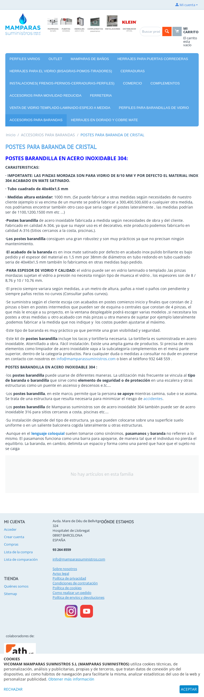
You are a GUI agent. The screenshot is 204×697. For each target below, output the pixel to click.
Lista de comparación (21, 559)
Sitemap (10, 593)
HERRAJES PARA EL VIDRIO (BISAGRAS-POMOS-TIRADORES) (61, 71)
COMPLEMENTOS (165, 83)
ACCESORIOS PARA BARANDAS (36, 120)
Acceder (10, 529)
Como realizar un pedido (72, 592)
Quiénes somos (16, 586)
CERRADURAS (133, 71)
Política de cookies (67, 587)
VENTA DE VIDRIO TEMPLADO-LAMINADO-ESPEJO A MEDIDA (60, 108)
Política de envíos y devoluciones (78, 597)
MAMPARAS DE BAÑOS (90, 59)
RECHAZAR (13, 689)
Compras (11, 544)
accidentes (153, 398)
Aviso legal (61, 573)
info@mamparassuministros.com (86, 358)
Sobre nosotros (65, 568)
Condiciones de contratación (75, 583)
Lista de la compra (18, 552)
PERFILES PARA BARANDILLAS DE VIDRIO (154, 108)
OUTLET (55, 59)
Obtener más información (71, 679)
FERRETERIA (101, 95)
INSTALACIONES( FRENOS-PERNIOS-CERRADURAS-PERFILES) (62, 83)
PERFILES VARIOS (25, 59)
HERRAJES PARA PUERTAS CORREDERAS (152, 59)
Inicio (10, 134)
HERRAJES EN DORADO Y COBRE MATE (104, 120)
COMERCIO (132, 83)
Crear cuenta (14, 536)
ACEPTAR (189, 689)
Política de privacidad (69, 578)
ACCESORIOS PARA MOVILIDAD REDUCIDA (46, 95)
